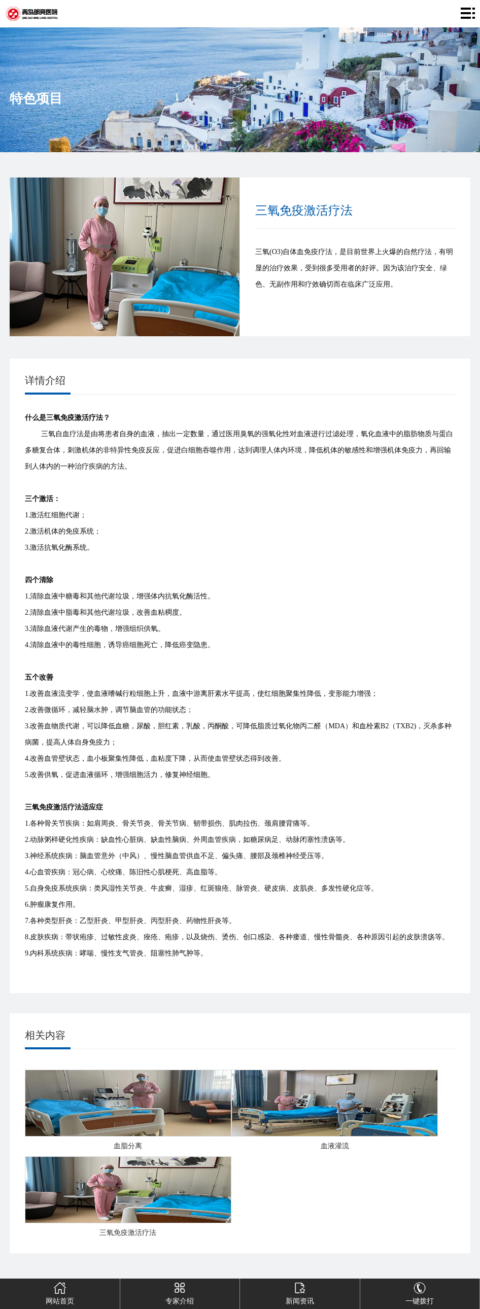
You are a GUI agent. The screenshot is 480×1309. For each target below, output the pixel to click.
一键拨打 (420, 1292)
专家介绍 (180, 1292)
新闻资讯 (300, 1292)
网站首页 (60, 1292)
